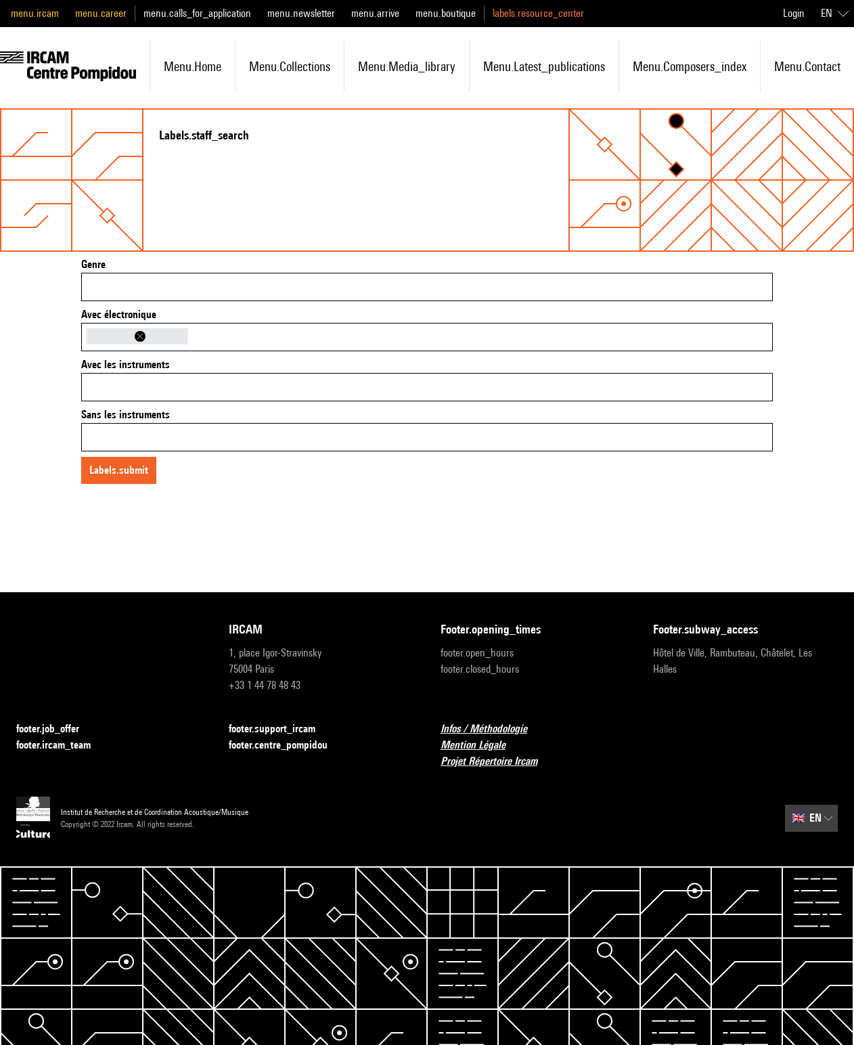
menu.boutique (445, 13)
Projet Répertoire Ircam (497, 762)
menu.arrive (375, 13)
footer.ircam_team (61, 745)
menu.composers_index (689, 66)
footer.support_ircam (280, 729)
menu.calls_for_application (197, 13)
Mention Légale (481, 745)
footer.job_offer (55, 729)
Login (794, 13)
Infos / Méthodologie (492, 729)
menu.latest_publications (544, 66)
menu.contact (807, 66)
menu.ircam (35, 13)
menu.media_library (406, 66)
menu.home (192, 66)
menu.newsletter (301, 13)
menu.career (101, 13)
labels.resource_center (538, 13)
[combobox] (427, 287)
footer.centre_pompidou (286, 745)
